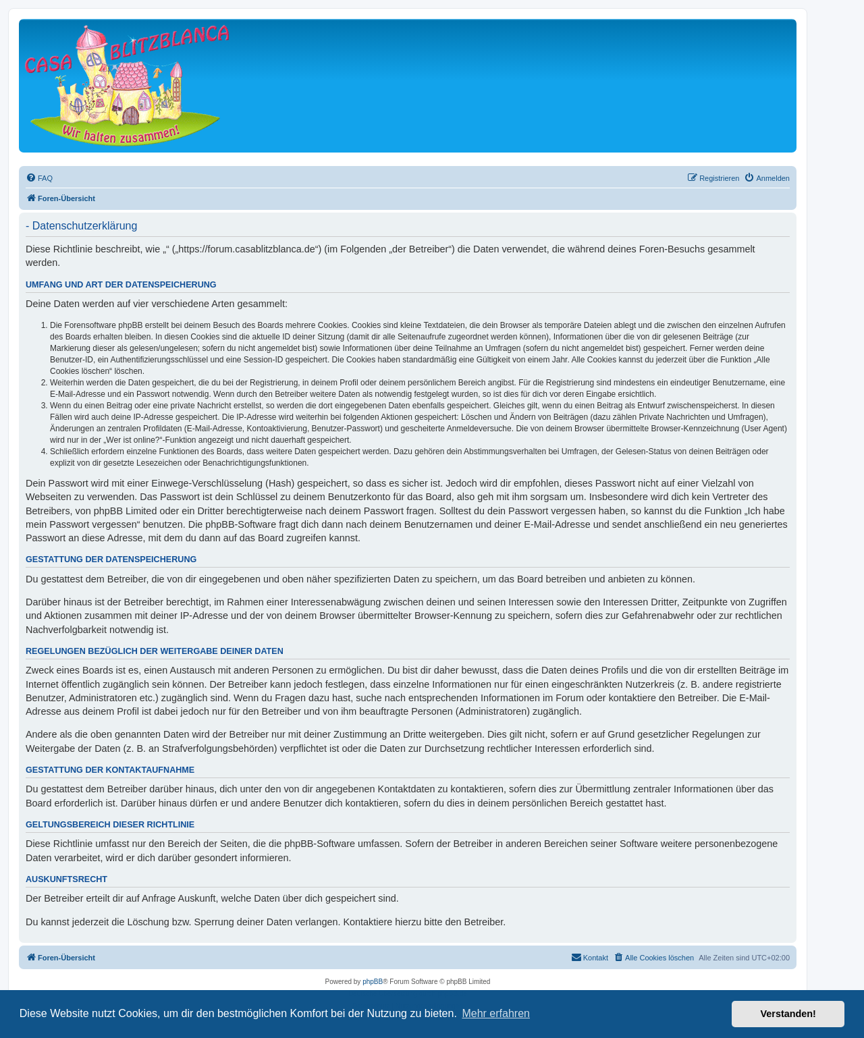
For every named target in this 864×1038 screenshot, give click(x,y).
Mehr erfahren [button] (496, 1013)
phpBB (372, 981)
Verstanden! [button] (788, 1013)
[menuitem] (39, 178)
